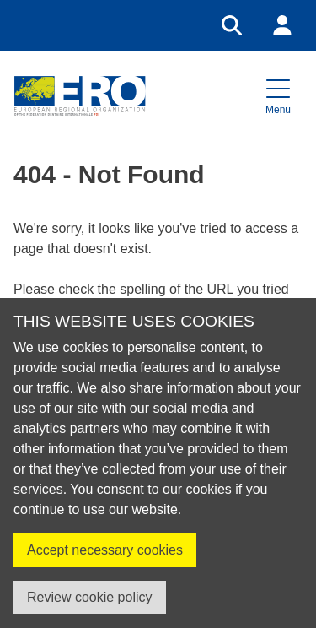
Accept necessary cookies (105, 550)
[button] (278, 95)
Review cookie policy (90, 597)
